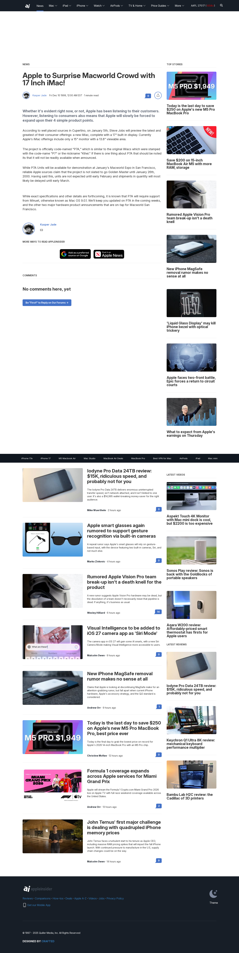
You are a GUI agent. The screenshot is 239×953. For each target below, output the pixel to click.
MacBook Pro (138, 458)
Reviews (28, 898)
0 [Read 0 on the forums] (159, 509)
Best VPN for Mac (162, 458)
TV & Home (137, 5)
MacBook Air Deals (113, 458)
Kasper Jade (40, 95)
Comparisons (43, 898)
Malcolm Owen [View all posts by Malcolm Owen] (96, 655)
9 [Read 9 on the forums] (159, 860)
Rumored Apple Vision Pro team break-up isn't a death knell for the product (124, 582)
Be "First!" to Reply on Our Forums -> (47, 302)
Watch (99, 5)
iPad (67, 5)
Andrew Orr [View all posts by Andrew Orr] (94, 707)
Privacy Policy (115, 898)
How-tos (58, 898)
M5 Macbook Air (67, 458)
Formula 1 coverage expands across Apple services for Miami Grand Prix (122, 776)
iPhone (82, 5)
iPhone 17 (46, 458)
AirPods (116, 5)
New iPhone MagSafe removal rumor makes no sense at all (120, 676)
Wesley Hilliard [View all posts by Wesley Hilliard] (96, 612)
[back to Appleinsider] (27, 6)
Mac (53, 5)
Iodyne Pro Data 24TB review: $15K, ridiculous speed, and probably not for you (119, 476)
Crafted (47, 941)
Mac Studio (89, 458)
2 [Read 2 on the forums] (159, 805)
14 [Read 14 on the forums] (158, 611)
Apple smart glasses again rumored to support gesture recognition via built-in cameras (121, 531)
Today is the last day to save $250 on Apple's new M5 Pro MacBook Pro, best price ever (124, 728)
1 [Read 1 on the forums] (159, 706)
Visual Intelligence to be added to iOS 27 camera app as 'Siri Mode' (123, 630)
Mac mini (212, 458)
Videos (92, 898)
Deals (68, 898)
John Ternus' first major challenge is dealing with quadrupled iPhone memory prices (124, 827)
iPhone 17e (27, 458)
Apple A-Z (80, 898)
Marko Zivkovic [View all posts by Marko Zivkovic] (96, 561)
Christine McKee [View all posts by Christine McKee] (97, 755)
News (40, 5)
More (179, 5)
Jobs (102, 898)
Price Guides (160, 5)
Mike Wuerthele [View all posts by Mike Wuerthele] (96, 510)
